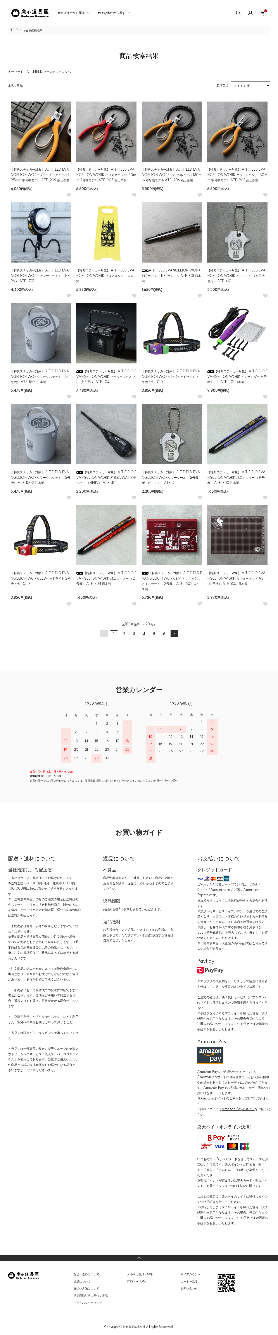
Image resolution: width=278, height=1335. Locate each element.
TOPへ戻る (139, 1258)
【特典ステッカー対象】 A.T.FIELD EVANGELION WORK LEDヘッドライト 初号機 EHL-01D (171, 377)
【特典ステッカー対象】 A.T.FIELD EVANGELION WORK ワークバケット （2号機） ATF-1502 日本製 (40, 478)
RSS (130, 1281)
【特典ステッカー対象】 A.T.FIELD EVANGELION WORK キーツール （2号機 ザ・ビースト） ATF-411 (171, 478)
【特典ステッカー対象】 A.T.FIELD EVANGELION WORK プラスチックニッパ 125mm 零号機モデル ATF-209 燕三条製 (40, 175)
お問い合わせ (189, 1288)
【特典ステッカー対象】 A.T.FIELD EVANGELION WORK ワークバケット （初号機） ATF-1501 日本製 (40, 377)
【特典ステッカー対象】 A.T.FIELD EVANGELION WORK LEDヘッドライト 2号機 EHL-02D (41, 579)
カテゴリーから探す (71, 13)
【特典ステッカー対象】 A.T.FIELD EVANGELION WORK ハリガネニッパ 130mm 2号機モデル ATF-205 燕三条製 (106, 175)
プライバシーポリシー (88, 1302)
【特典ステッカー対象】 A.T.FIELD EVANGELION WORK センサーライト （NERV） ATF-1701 (40, 276)
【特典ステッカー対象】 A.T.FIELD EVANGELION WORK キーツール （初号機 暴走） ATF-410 (236, 276)
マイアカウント (190, 1274)
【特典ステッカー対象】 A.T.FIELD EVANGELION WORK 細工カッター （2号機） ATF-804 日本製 (106, 579)
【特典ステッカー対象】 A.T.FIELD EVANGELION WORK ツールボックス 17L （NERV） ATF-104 (106, 377)
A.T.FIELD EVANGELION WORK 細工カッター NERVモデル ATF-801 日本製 (171, 276)
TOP (14, 30)
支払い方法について (86, 1288)
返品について (82, 1281)
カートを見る (189, 1281)
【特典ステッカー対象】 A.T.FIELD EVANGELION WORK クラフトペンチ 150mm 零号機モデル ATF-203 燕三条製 (237, 175)
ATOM (141, 1281)
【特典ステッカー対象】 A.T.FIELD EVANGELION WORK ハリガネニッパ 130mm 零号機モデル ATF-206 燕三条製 (172, 175)
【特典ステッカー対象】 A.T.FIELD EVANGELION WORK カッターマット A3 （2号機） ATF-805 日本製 (236, 579)
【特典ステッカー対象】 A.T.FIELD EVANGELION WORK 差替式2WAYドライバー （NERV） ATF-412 (106, 478)
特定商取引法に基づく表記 (91, 1295)
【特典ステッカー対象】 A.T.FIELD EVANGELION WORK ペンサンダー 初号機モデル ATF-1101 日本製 (237, 377)
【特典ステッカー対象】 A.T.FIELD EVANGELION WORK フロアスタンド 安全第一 (105, 276)
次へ (174, 633)
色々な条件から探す (111, 13)
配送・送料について (86, 1274)
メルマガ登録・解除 (140, 1274)
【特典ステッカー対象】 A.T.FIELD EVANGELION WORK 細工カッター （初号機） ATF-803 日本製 (236, 478)
